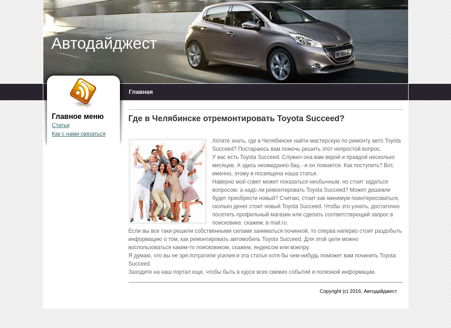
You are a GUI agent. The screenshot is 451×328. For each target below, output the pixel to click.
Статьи (61, 125)
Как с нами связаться (79, 134)
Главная (141, 91)
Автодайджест (104, 43)
